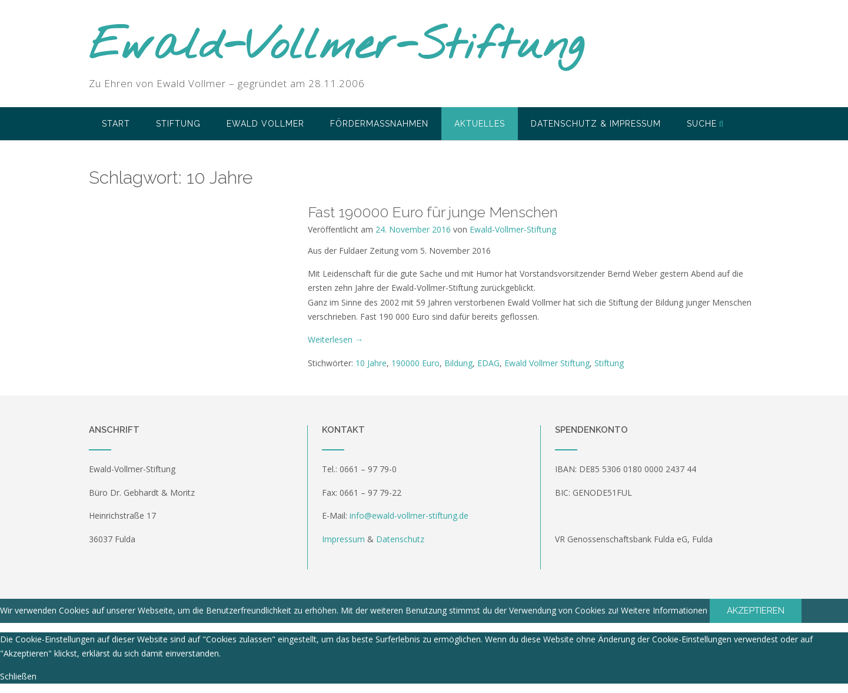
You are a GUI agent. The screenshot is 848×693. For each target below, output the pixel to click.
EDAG (488, 363)
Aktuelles (479, 123)
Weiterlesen (335, 339)
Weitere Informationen (664, 610)
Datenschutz (400, 539)
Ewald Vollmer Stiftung (547, 363)
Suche (705, 123)
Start (116, 123)
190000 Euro (415, 363)
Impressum (343, 539)
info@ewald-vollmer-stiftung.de (409, 515)
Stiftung (178, 123)
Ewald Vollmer (265, 123)
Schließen (18, 676)
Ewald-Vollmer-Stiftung (336, 47)
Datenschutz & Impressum (596, 123)
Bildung (458, 363)
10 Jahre (371, 363)
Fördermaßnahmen (379, 123)
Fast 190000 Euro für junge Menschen (433, 212)
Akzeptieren (755, 610)
